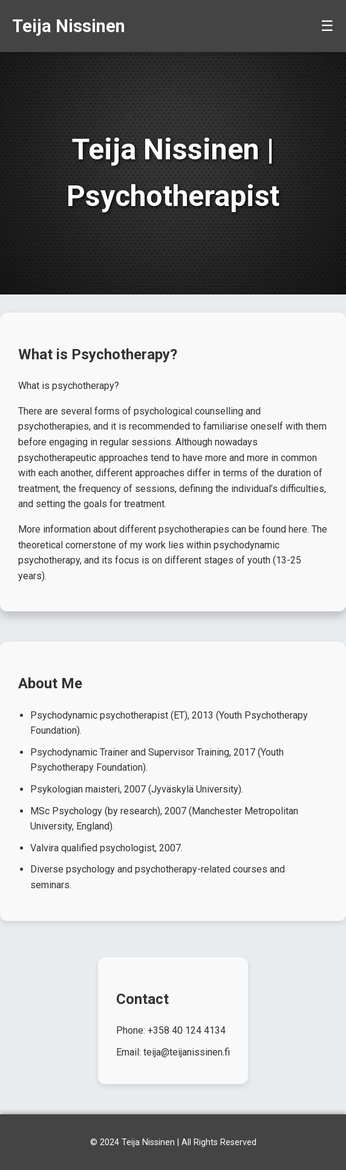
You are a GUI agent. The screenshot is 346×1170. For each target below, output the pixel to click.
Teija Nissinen (68, 26)
